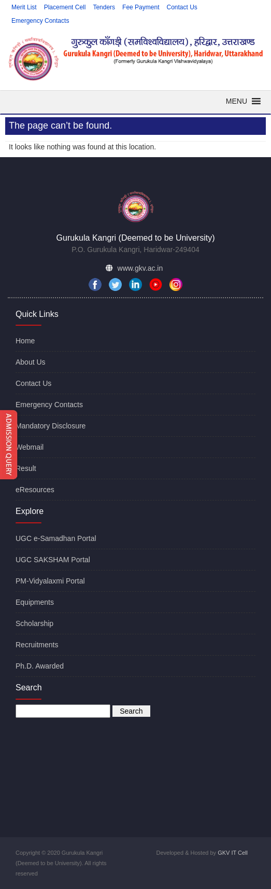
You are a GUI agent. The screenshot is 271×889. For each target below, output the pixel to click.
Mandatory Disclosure (50, 426)
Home (25, 341)
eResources (35, 489)
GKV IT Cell (233, 853)
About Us (31, 362)
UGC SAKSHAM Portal (53, 559)
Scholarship (34, 623)
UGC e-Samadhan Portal (56, 538)
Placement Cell (65, 7)
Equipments (35, 602)
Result (26, 468)
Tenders (104, 7)
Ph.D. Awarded (40, 666)
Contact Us (181, 7)
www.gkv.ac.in (140, 268)
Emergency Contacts (40, 20)
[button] (236, 101)
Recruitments (37, 645)
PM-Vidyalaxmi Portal (50, 581)
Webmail (30, 447)
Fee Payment (140, 7)
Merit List (24, 7)
